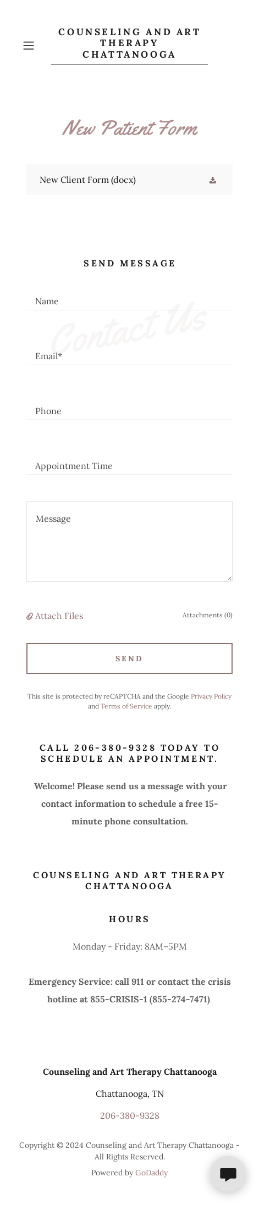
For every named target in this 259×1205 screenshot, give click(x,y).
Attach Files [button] (59, 615)
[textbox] (129, 296)
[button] (34, 46)
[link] (129, 45)
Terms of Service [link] (126, 706)
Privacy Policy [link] (211, 696)
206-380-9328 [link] (129, 1115)
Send (129, 658)
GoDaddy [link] (151, 1173)
